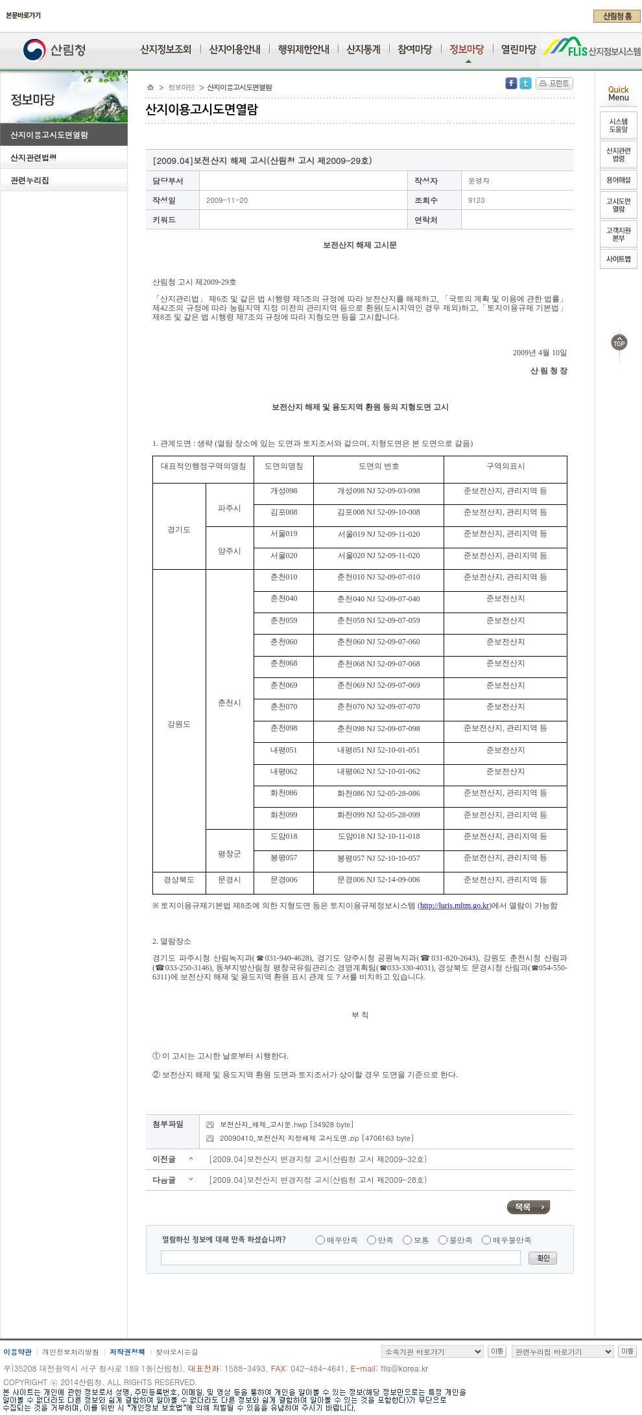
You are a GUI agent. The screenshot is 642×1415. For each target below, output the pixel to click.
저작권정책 (127, 1352)
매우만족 (342, 1239)
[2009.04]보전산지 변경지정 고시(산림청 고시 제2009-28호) (318, 1179)
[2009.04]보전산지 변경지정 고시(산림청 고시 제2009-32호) (318, 1158)
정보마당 (182, 87)
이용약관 (17, 1352)
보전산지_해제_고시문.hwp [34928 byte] (287, 1124)
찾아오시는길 (177, 1352)
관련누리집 (29, 179)
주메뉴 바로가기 (3, 27)
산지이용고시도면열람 (49, 134)
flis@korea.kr (404, 1368)
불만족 (461, 1239)
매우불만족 (512, 1239)
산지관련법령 (33, 157)
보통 (421, 1239)
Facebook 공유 (511, 83)
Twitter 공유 (525, 83)
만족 (386, 1239)
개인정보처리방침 (70, 1352)
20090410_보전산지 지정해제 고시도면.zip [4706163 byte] (317, 1138)
